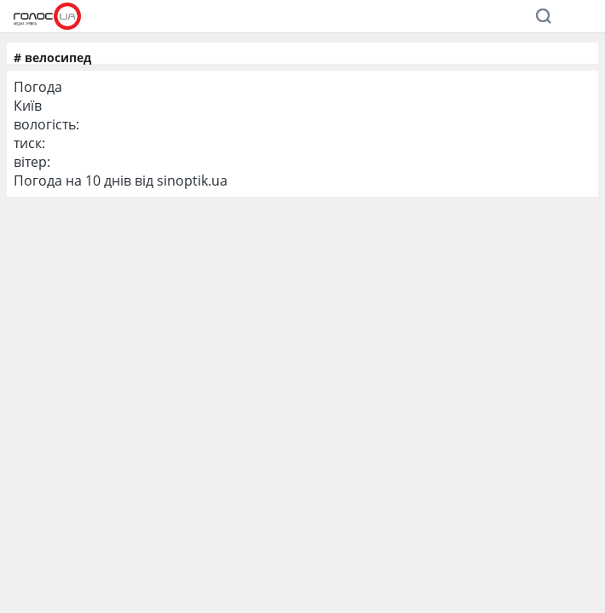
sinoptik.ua (192, 180)
